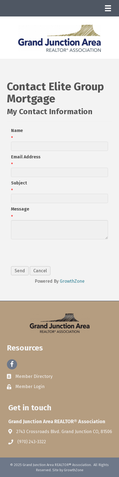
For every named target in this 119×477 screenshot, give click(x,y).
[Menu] (108, 8)
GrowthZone (72, 281)
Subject (19, 183)
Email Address (25, 156)
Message (20, 209)
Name (17, 130)
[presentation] (53, 252)
